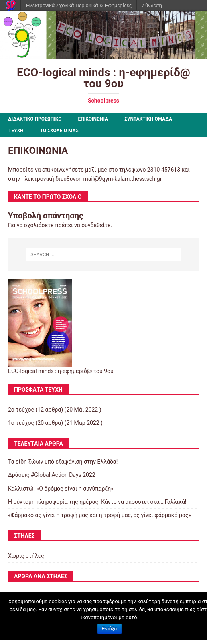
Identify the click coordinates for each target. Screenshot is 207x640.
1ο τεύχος (21, 423)
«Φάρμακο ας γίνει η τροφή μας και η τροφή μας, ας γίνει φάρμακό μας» (99, 515)
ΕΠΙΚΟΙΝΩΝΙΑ (93, 119)
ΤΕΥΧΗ (16, 130)
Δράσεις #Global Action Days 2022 (51, 475)
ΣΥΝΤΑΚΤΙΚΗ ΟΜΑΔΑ (148, 119)
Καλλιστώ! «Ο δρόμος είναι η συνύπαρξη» (61, 488)
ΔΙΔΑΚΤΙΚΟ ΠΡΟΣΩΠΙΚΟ (35, 119)
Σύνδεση (152, 5)
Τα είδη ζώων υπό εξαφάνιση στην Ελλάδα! (63, 461)
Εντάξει (110, 629)
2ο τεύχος (21, 409)
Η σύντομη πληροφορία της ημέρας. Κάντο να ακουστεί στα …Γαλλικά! (97, 502)
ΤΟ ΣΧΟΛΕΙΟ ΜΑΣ (59, 130)
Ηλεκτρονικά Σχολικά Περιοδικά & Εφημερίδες (79, 5)
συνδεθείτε (96, 225)
